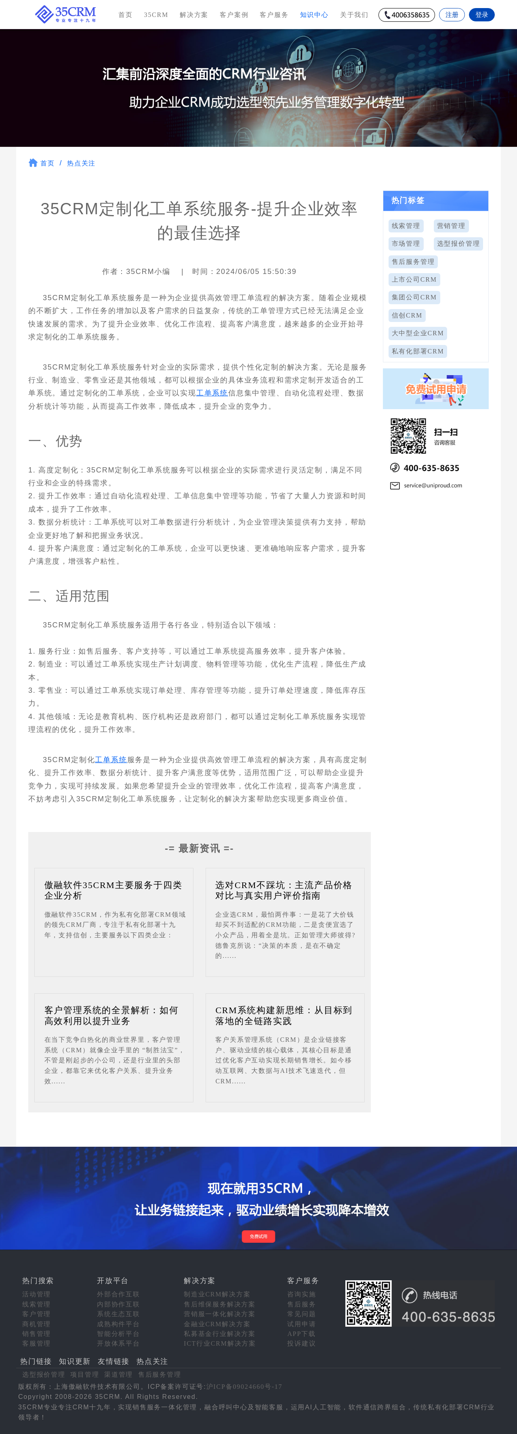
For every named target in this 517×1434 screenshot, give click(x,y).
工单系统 (212, 393)
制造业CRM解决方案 (217, 1294)
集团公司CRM (414, 297)
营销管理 (451, 225)
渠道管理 (118, 1374)
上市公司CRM (414, 279)
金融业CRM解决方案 (217, 1324)
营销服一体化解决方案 (220, 1314)
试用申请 (301, 1324)
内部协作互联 (118, 1304)
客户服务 (274, 14)
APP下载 (301, 1333)
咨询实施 (301, 1294)
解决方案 (194, 14)
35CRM (156, 14)
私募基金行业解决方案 (220, 1333)
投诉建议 (301, 1343)
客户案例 (234, 14)
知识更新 (75, 1361)
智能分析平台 (118, 1333)
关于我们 (354, 14)
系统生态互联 (118, 1314)
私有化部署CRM (418, 351)
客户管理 (36, 1314)
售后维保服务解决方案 (220, 1304)
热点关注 (81, 163)
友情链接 (114, 1361)
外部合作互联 (118, 1294)
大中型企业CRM (418, 333)
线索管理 (406, 225)
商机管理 (36, 1324)
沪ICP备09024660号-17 (244, 1386)
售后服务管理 (413, 261)
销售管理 (36, 1333)
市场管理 (406, 243)
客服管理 (36, 1343)
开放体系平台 (118, 1343)
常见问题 (301, 1314)
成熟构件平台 (118, 1324)
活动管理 (36, 1294)
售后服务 (301, 1304)
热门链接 (36, 1361)
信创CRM (407, 315)
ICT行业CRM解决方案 (220, 1343)
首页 (125, 14)
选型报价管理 (458, 243)
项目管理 (84, 1374)
